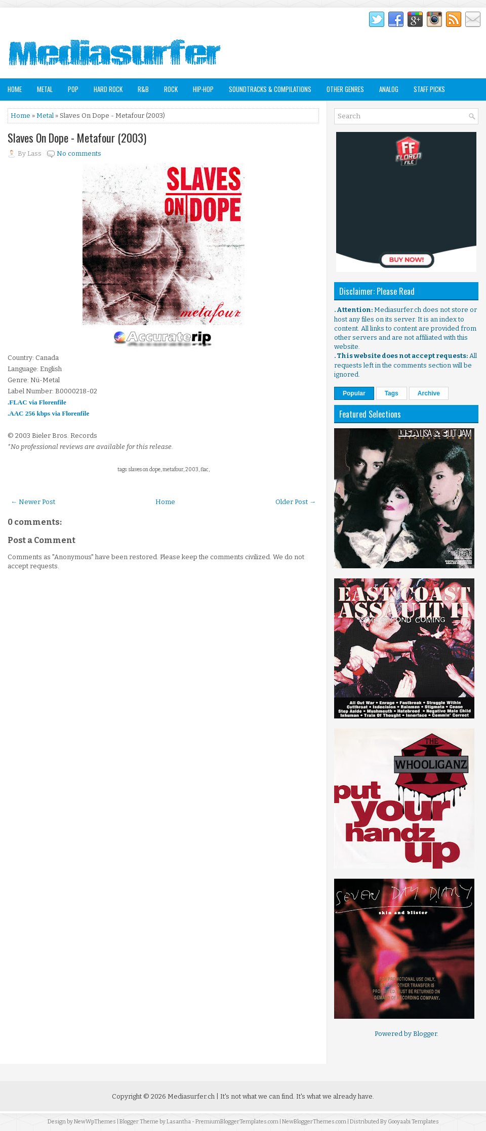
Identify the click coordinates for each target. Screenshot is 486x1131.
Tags (391, 393)
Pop (73, 89)
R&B (143, 89)
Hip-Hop (203, 89)
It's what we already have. (335, 1096)
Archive (429, 393)
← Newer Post (33, 502)
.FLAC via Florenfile (37, 402)
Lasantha (179, 1121)
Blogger (425, 1033)
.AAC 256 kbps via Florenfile (48, 413)
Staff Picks (429, 89)
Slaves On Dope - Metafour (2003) (77, 137)
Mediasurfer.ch (191, 1096)
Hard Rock (108, 89)
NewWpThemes (95, 1121)
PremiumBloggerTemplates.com (236, 1121)
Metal (45, 89)
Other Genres (345, 89)
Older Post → (295, 502)
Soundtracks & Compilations (270, 89)
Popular (354, 393)
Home (15, 89)
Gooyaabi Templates (413, 1121)
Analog (388, 89)
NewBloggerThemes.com (314, 1121)
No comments (79, 153)
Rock (171, 89)
